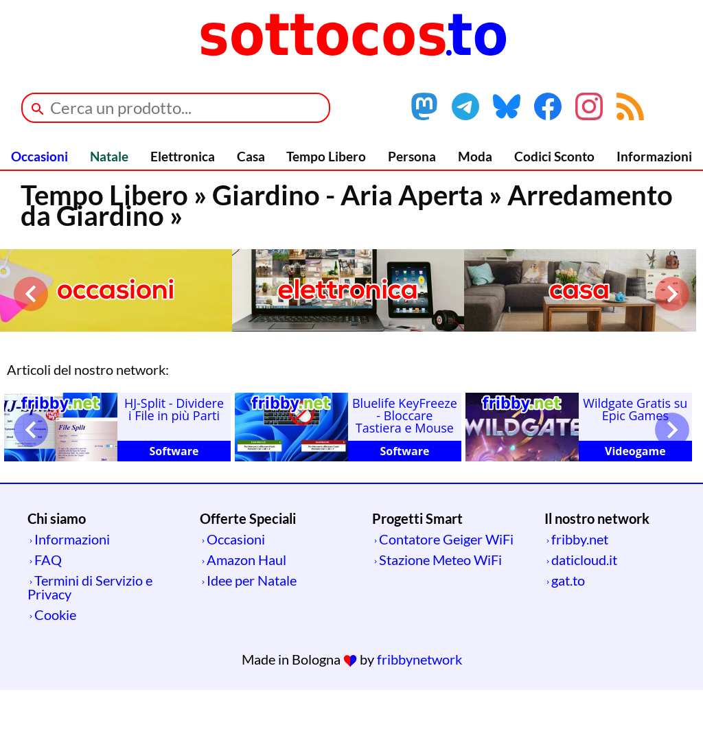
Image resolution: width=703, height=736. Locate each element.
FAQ (48, 559)
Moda (475, 156)
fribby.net (579, 539)
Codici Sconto (554, 156)
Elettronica (182, 156)
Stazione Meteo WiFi (440, 559)
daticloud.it (584, 559)
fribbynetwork (419, 659)
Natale (109, 156)
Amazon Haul (246, 559)
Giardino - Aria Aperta (347, 195)
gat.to (568, 580)
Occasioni (39, 156)
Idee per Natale (252, 580)
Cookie (55, 614)
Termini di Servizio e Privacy (89, 587)
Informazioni (654, 156)
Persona (412, 156)
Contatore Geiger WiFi (446, 539)
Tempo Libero (326, 156)
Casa (251, 156)
